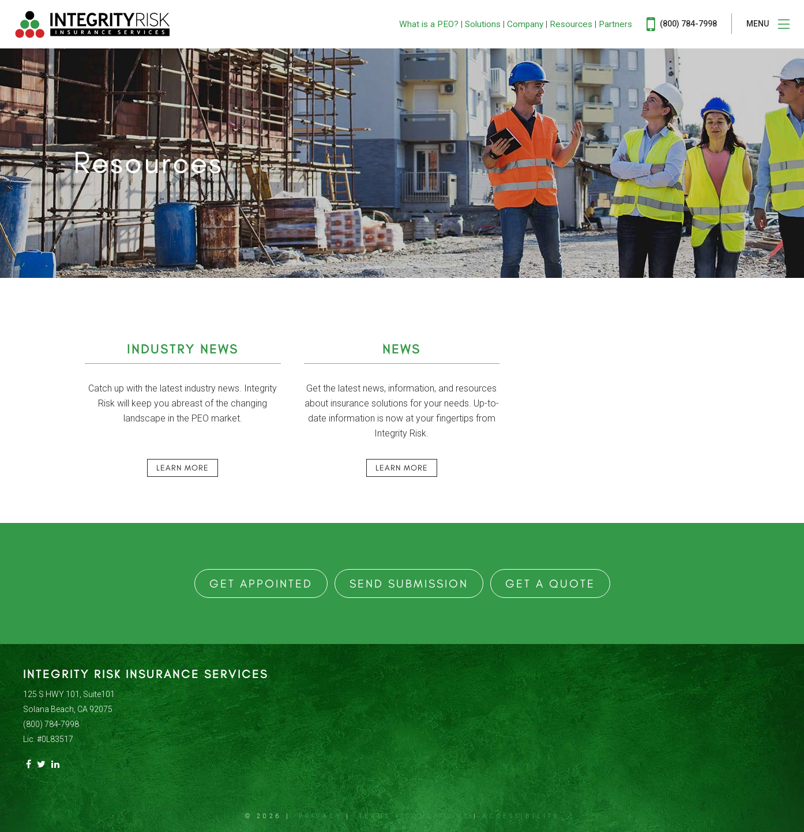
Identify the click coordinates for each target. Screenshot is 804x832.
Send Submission (409, 583)
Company (525, 24)
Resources (571, 24)
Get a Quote (550, 583)
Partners (615, 24)
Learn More (182, 468)
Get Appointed (261, 583)
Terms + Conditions (414, 816)
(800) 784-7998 (682, 24)
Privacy (320, 816)
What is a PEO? (429, 24)
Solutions (483, 24)
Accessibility (520, 816)
